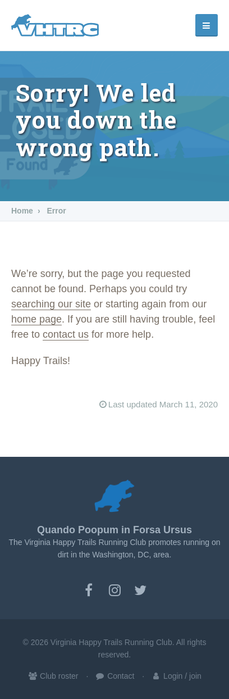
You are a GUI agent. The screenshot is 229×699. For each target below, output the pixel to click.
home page (36, 319)
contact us (66, 334)
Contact (114, 675)
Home (22, 210)
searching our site (51, 304)
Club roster (53, 675)
